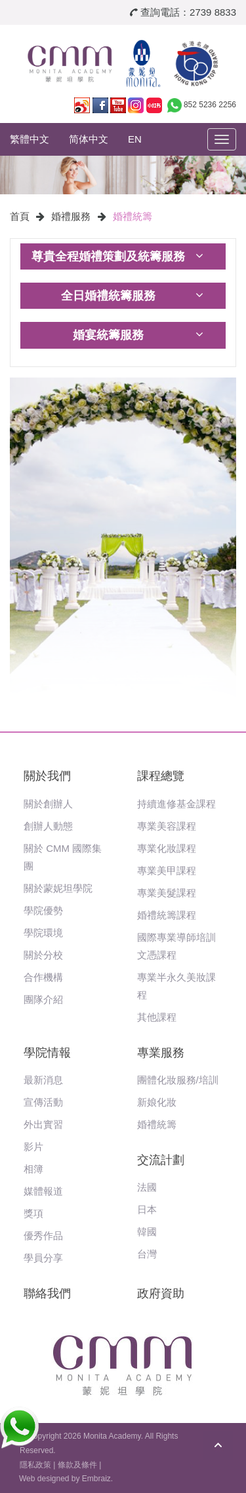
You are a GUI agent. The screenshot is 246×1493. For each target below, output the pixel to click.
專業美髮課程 (166, 892)
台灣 (147, 1253)
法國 (147, 1187)
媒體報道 (43, 1191)
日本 (147, 1209)
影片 (33, 1146)
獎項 (33, 1213)
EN (135, 139)
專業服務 (160, 1052)
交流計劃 (160, 1160)
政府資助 (160, 1293)
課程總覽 (160, 775)
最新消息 (43, 1079)
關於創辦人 (48, 803)
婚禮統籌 (132, 216)
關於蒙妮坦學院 (58, 888)
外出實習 (43, 1124)
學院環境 (43, 932)
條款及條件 (77, 1464)
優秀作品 (43, 1235)
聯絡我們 (47, 1293)
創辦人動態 (48, 826)
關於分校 (43, 954)
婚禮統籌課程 (166, 915)
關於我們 (47, 775)
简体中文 (88, 139)
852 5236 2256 (210, 104)
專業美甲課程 (166, 870)
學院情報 (47, 1052)
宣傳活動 (43, 1102)
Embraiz (96, 1478)
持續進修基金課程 (176, 803)
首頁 (20, 216)
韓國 (147, 1231)
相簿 (33, 1168)
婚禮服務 (71, 216)
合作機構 (43, 977)
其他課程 (156, 1017)
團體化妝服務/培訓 (177, 1079)
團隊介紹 (43, 999)
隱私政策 (35, 1464)
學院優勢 (43, 910)
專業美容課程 (166, 826)
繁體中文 (29, 139)
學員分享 (43, 1257)
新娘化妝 (156, 1102)
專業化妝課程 (166, 848)
